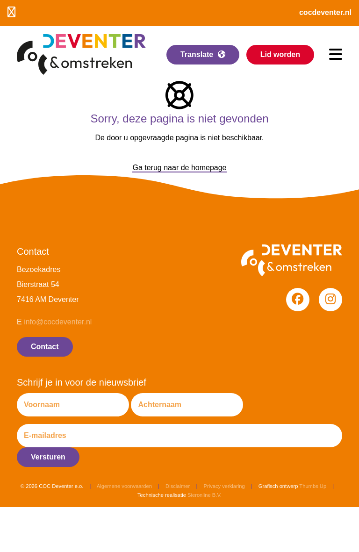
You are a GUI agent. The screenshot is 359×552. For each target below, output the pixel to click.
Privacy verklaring (223, 486)
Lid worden (280, 54)
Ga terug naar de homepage (179, 168)
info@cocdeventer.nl (58, 322)
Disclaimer (177, 486)
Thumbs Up (312, 486)
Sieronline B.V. (204, 495)
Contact (45, 347)
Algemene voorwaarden (124, 486)
